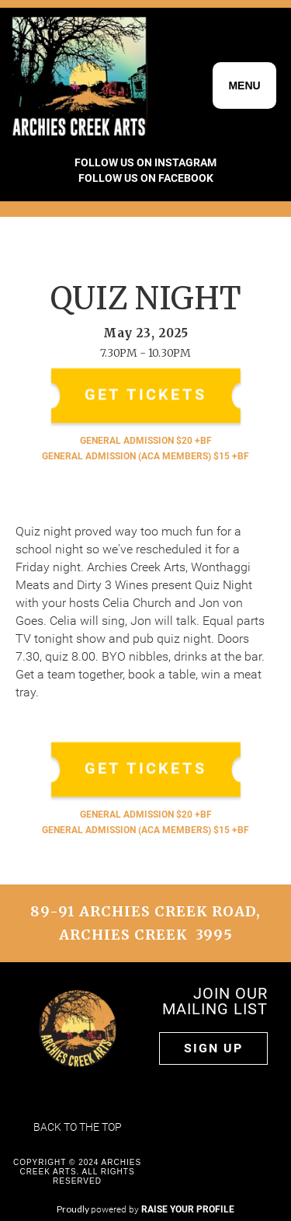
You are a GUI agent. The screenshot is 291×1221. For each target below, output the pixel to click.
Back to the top (77, 1127)
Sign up (213, 1048)
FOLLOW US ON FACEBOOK (145, 178)
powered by (162, 1209)
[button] (244, 85)
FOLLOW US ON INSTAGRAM (145, 162)
